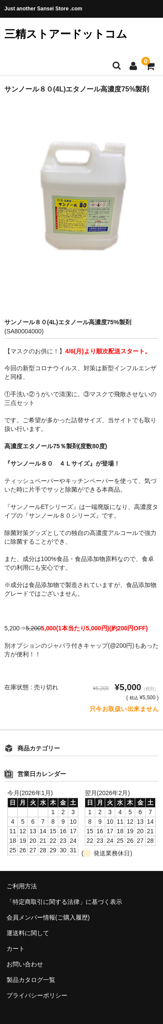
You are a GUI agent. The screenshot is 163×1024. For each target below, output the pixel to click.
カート (16, 948)
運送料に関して (28, 932)
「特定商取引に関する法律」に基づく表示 (64, 901)
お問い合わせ (25, 964)
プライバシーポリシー (37, 995)
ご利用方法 (22, 886)
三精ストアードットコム (65, 34)
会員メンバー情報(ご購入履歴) (48, 917)
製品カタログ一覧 (31, 979)
